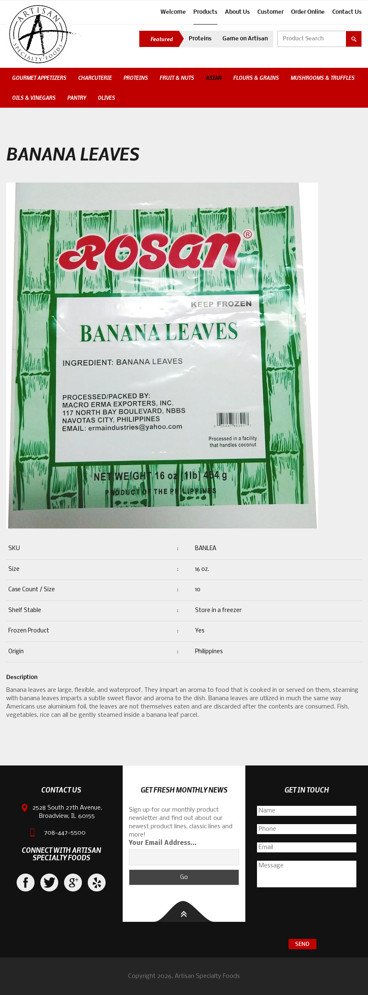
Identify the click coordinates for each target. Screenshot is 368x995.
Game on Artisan (245, 39)
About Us (237, 12)
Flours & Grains (256, 77)
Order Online (308, 12)
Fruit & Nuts (177, 77)
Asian (214, 77)
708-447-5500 (65, 833)
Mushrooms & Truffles (323, 77)
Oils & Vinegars (34, 97)
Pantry (76, 97)
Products (205, 12)
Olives (106, 97)
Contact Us (347, 12)
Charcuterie (95, 77)
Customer (270, 12)
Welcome (173, 12)
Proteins (200, 39)
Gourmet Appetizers (39, 77)
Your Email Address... (163, 843)
